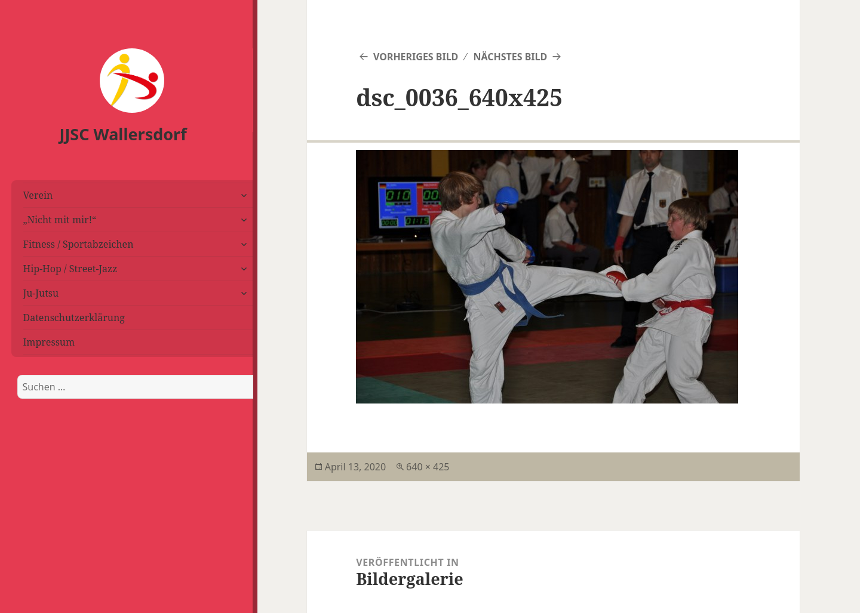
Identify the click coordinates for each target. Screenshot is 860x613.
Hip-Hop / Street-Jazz (70, 268)
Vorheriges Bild (415, 56)
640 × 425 (427, 466)
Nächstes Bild (510, 56)
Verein (38, 195)
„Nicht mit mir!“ (60, 219)
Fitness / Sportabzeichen (78, 244)
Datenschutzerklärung (74, 317)
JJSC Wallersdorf (123, 134)
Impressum (49, 342)
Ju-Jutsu (41, 293)
